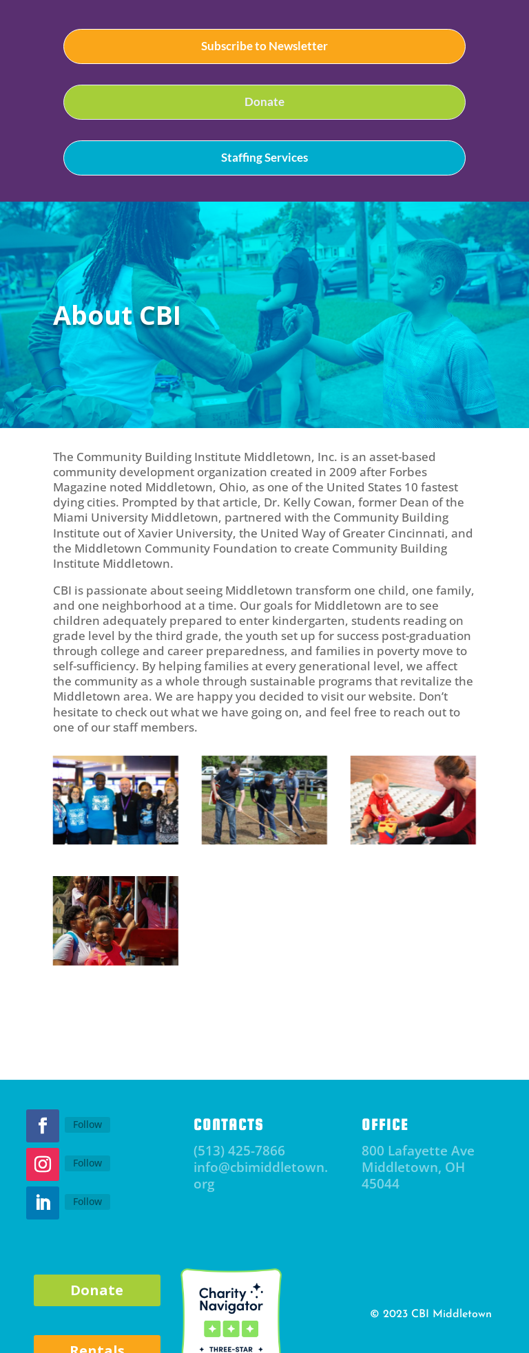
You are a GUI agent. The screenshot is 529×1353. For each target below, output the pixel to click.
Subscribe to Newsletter (264, 46)
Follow (87, 1124)
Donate (264, 101)
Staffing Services (264, 157)
